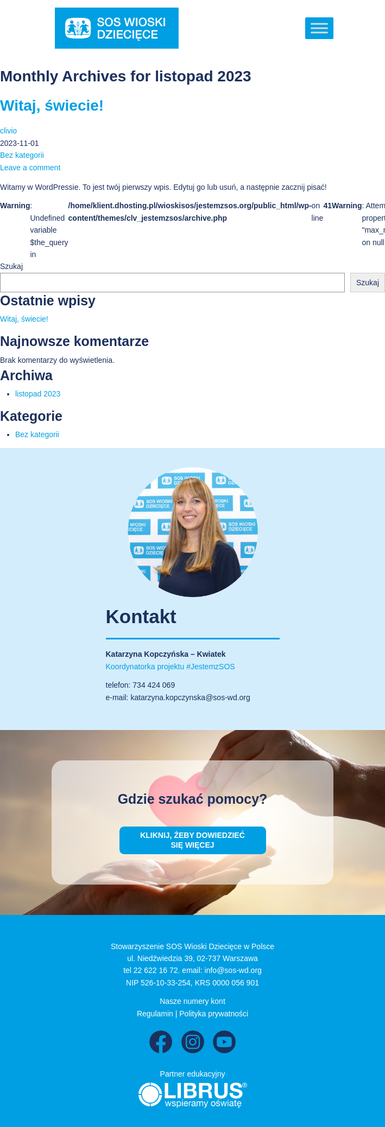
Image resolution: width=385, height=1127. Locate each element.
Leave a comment (30, 167)
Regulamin (155, 1013)
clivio (8, 130)
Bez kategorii (22, 155)
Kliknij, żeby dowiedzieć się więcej (192, 840)
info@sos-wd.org (233, 970)
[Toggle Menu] (319, 28)
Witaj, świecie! (52, 105)
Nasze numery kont (192, 1001)
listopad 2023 (37, 393)
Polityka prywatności (213, 1013)
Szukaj (11, 266)
